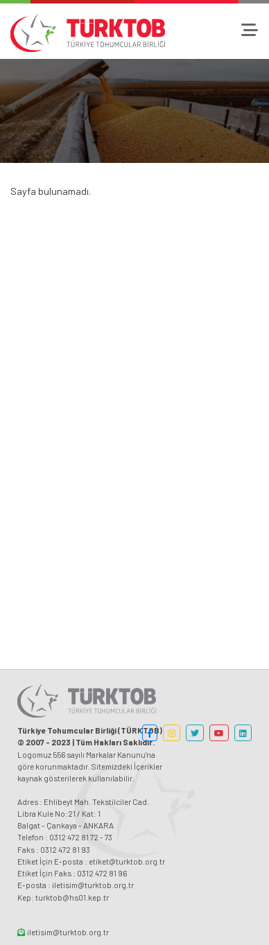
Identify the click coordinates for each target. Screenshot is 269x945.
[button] (149, 733)
